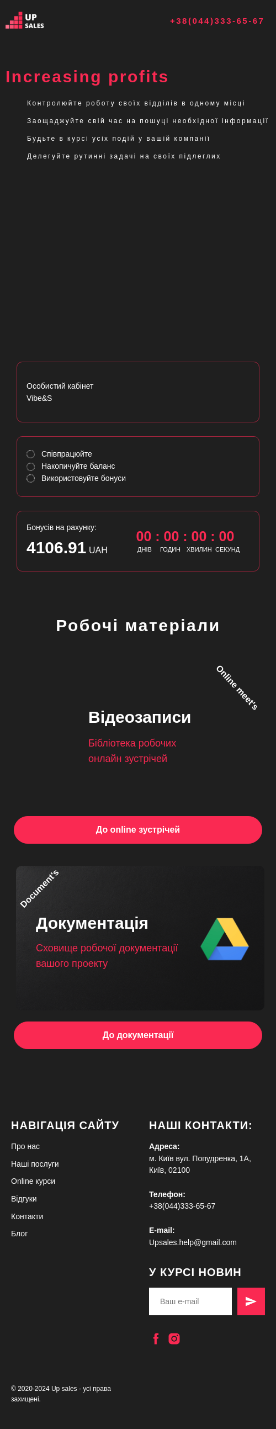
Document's (39, 888)
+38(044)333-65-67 (217, 20)
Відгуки (24, 1198)
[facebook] (156, 1339)
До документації (138, 1035)
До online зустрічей (138, 829)
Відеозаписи (140, 717)
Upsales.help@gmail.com (193, 1242)
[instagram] (174, 1339)
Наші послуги (35, 1164)
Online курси (33, 1181)
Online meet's (237, 687)
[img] (39, 20)
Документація (92, 923)
